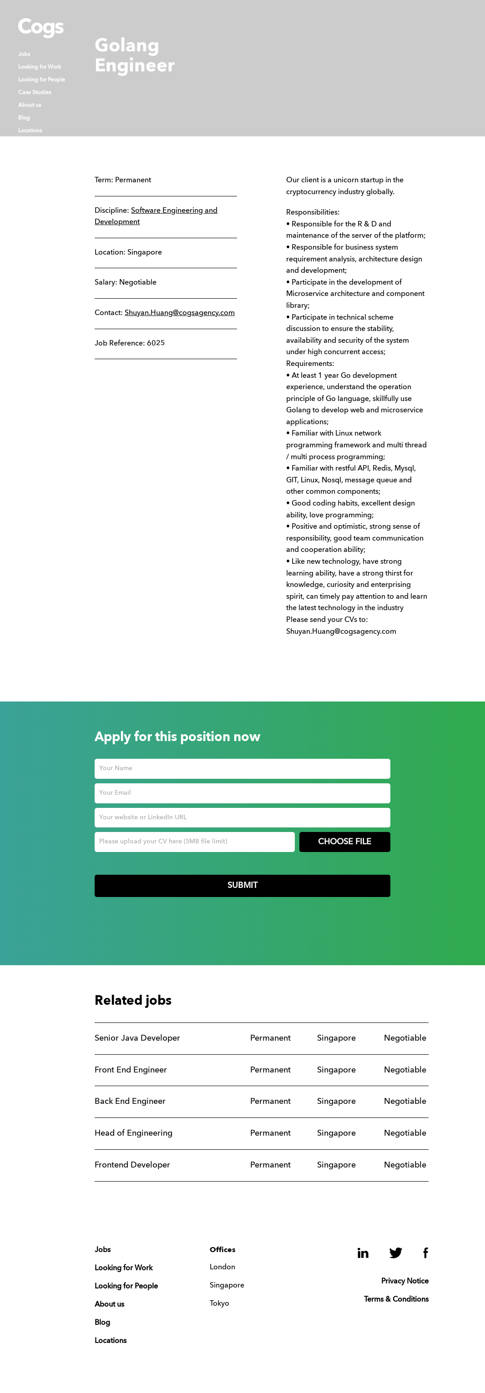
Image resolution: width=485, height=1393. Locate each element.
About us (29, 105)
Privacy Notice (405, 1281)
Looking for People (41, 80)
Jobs (24, 54)
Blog (24, 118)
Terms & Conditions (396, 1299)
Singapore (227, 1285)
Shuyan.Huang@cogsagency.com (180, 313)
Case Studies (34, 92)
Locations (30, 131)
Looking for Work (39, 67)
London (222, 1267)
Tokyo (219, 1304)
